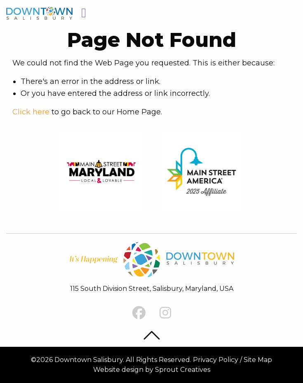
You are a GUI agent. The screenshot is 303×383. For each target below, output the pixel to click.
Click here (30, 111)
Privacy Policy (215, 360)
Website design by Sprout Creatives (151, 370)
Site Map (258, 360)
